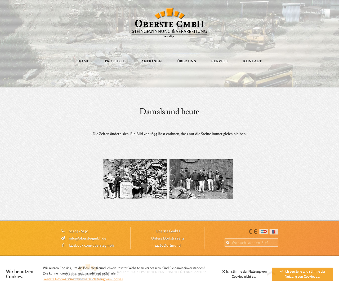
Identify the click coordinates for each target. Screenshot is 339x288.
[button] (214, 274)
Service (219, 61)
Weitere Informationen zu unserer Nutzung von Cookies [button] (83, 279)
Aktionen (151, 61)
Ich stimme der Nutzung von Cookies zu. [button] (243, 274)
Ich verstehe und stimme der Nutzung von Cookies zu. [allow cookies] (302, 274)
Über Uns (186, 61)
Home (83, 61)
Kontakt (252, 61)
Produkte (115, 61)
